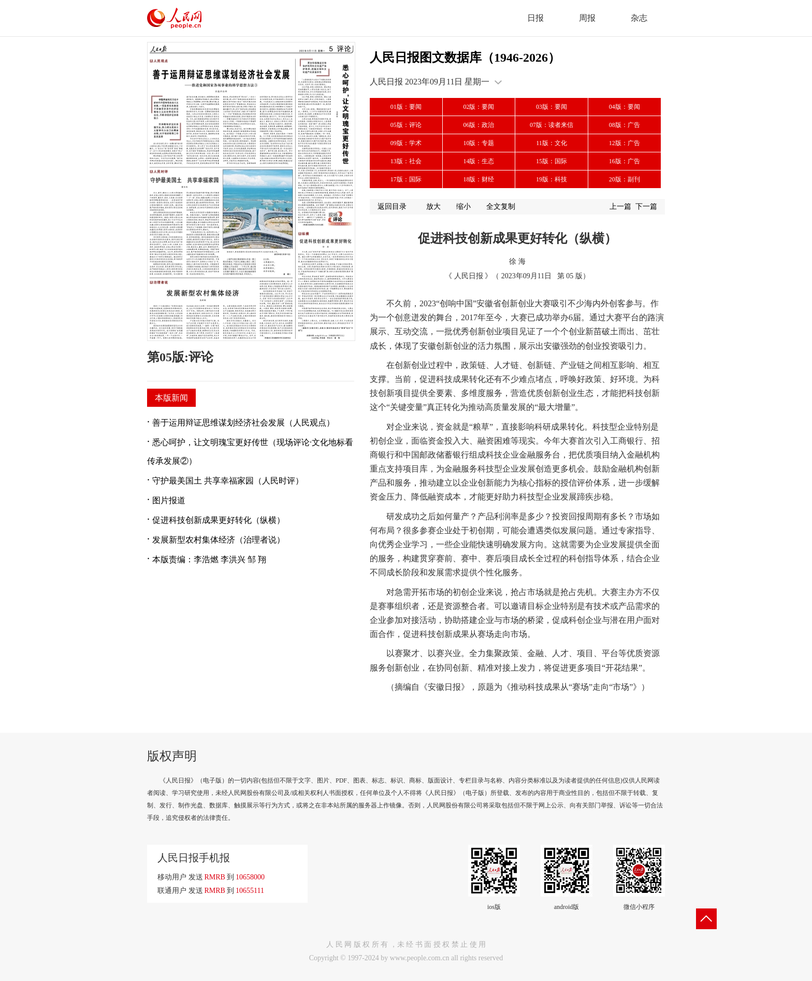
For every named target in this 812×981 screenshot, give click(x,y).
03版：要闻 (551, 106)
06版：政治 (478, 125)
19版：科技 (551, 179)
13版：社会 (406, 161)
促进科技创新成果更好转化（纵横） (218, 520)
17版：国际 (406, 179)
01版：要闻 (406, 106)
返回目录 (392, 206)
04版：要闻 (624, 106)
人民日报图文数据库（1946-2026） (465, 57)
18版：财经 (478, 179)
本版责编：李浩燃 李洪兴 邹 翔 (209, 559)
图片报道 (168, 500)
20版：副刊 (624, 179)
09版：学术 (406, 143)
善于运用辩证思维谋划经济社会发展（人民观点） (243, 422)
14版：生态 (478, 161)
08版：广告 (624, 125)
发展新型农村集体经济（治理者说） (218, 539)
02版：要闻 (478, 106)
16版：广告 (624, 161)
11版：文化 (551, 143)
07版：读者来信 (551, 125)
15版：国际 (551, 161)
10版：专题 (478, 143)
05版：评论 (406, 125)
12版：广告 (624, 143)
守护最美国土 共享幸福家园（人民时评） (227, 480)
